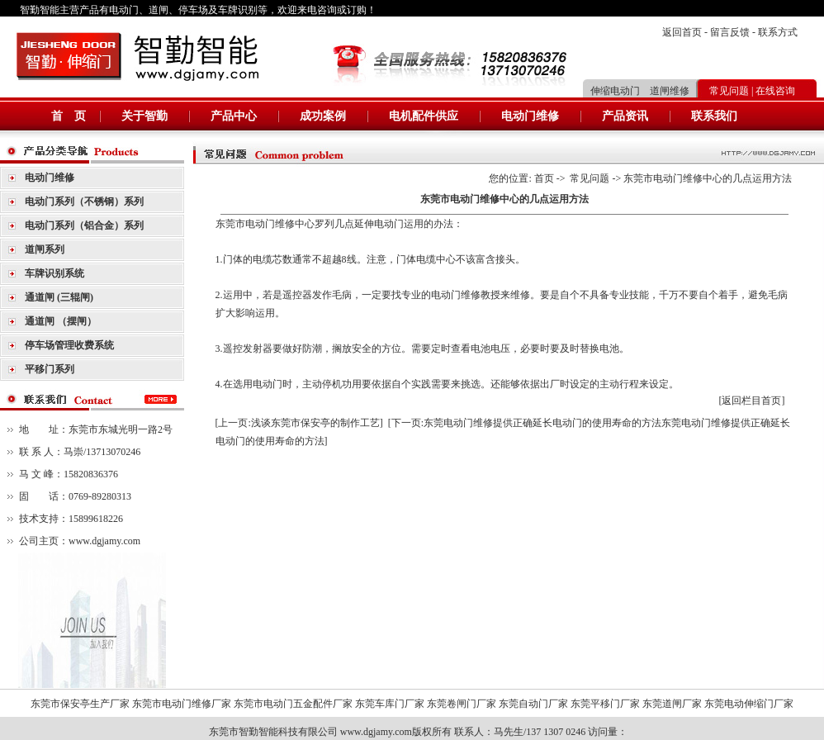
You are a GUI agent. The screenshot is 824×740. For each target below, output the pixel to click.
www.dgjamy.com (104, 541)
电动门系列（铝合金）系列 (84, 225)
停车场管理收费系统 (69, 345)
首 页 (68, 116)
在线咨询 (775, 91)
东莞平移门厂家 (605, 703)
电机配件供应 (423, 116)
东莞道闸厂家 (672, 703)
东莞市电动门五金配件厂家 (293, 703)
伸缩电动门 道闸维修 (639, 91)
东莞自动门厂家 (533, 703)
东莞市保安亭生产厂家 (80, 703)
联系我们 (714, 116)
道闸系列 (44, 249)
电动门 (124, 10)
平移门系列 (49, 369)
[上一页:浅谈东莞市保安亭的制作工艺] (299, 423)
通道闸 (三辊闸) (59, 297)
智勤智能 (39, 10)
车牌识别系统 (54, 273)
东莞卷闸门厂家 (461, 703)
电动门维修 (530, 116)
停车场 (193, 10)
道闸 (158, 10)
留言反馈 (730, 32)
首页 (544, 178)
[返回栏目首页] (752, 400)
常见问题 (729, 91)
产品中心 (234, 116)
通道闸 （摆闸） (61, 321)
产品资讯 (625, 116)
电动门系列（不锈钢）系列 (84, 201)
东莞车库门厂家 (389, 703)
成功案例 (323, 116)
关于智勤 (144, 116)
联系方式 (778, 32)
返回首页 (682, 32)
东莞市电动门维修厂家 (181, 703)
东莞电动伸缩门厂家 (748, 703)
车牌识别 (238, 10)
